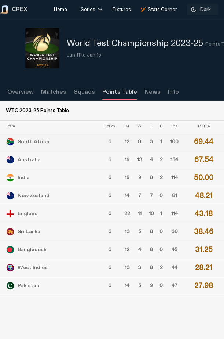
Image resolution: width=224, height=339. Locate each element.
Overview (20, 92)
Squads (84, 92)
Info (173, 92)
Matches (53, 92)
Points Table (119, 92)
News (152, 92)
